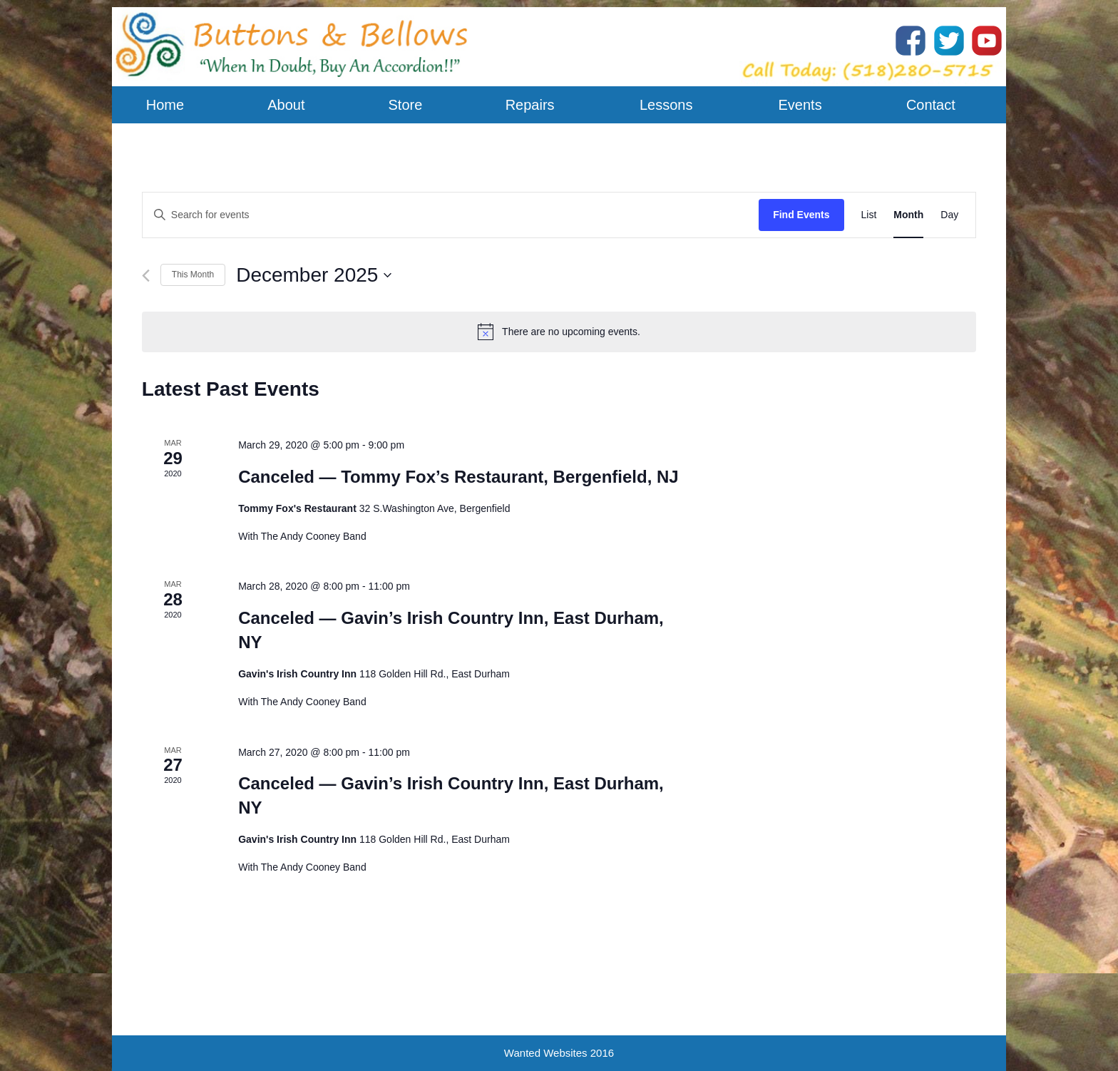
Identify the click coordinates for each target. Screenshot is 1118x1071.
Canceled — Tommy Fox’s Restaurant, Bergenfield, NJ (458, 476)
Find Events (801, 214)
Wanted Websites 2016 (559, 1053)
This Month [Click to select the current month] (193, 275)
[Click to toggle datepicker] (313, 275)
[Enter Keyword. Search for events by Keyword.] (451, 215)
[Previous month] (146, 275)
